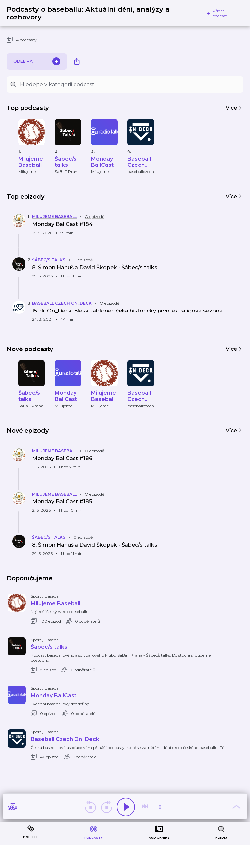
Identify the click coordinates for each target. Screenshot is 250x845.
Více (234, 108)
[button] (118, 225)
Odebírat (36, 61)
